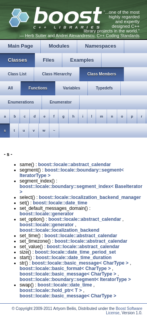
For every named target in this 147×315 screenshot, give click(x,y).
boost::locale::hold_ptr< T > (51, 290)
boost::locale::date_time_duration (73, 257)
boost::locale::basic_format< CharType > (65, 268)
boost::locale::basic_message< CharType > (80, 263)
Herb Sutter (36, 35)
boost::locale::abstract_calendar (74, 164)
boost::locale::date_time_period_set (75, 252)
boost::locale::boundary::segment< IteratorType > (75, 279)
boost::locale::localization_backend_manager (90, 197)
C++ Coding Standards (118, 35)
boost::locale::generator (47, 214)
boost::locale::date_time (60, 203)
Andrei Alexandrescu (75, 35)
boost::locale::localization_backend (59, 230)
